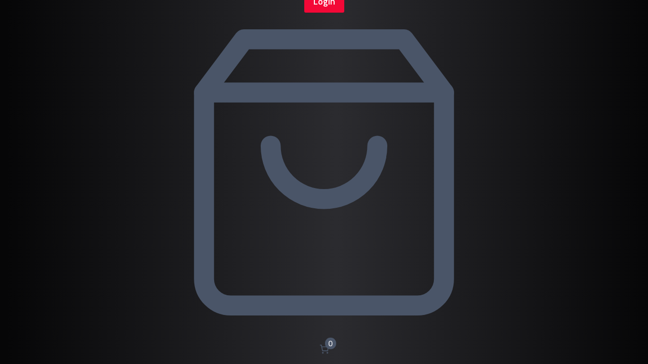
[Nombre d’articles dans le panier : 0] (324, 349)
